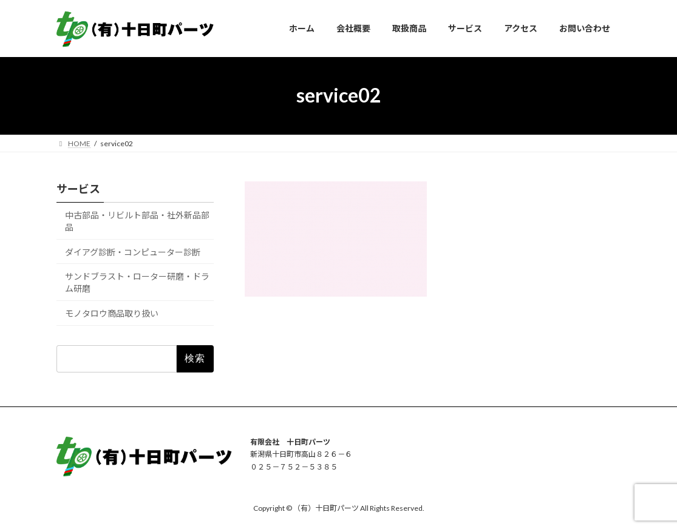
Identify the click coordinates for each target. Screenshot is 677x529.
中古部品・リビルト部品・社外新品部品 (137, 221)
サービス (78, 188)
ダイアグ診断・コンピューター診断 (132, 251)
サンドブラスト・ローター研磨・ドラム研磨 (137, 282)
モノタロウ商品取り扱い (111, 313)
